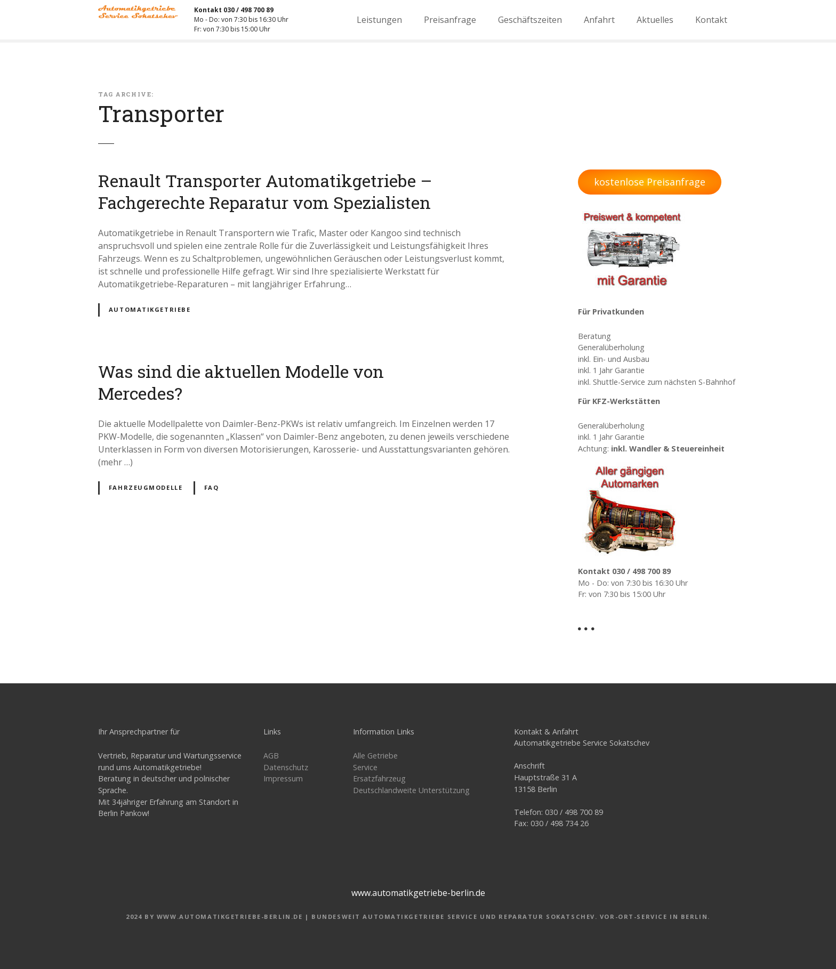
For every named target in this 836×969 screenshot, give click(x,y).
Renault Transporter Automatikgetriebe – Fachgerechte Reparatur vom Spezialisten (265, 191)
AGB (271, 755)
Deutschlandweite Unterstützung (411, 790)
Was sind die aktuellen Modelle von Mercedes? (241, 382)
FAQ (211, 487)
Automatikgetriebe (150, 309)
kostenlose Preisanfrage (649, 181)
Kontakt (711, 20)
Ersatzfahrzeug (379, 778)
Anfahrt (599, 20)
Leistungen (379, 20)
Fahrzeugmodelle (146, 487)
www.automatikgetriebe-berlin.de (418, 893)
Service (365, 767)
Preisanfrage (450, 20)
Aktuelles (655, 20)
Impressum (283, 778)
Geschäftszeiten (530, 20)
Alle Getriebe (375, 755)
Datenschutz (285, 767)
